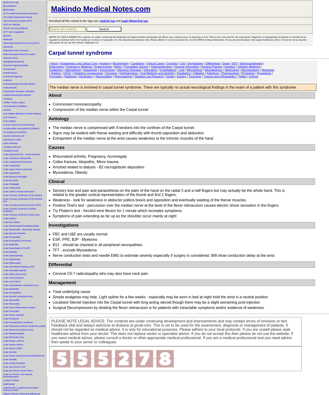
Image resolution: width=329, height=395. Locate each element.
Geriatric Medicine (249, 66)
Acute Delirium (10, 218)
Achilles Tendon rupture (14, 102)
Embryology (56, 66)
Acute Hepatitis (10, 252)
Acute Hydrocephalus (13, 255)
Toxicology (194, 76)
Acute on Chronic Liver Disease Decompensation (17, 375)
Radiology (70, 76)
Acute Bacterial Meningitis (15, 177)
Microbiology (194, 70)
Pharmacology (230, 73)
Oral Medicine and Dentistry (157, 73)
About (54, 63)
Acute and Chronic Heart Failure (18, 370)
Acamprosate (9, 69)
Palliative (198, 73)
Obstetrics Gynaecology (88, 73)
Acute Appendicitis (11, 173)
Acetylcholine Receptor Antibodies (19, 91)
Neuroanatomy (250, 70)
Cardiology (137, 63)
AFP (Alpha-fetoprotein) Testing (17, 17)
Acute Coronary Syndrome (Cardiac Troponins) (19, 210)
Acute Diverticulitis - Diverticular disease (21, 229)
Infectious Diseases (129, 70)
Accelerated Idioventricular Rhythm (19, 84)
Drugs (226, 63)
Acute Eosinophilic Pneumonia (17, 241)
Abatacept (8, 39)
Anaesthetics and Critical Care (78, 63)
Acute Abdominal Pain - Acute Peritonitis (21, 154)
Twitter (242, 76)
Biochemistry (121, 63)
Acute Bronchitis (10, 180)
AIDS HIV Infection (11, 24)
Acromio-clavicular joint (14, 136)
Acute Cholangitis (11, 184)
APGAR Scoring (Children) (15, 28)
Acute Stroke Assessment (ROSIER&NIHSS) (24, 356)
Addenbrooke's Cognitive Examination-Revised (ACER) (21, 389)
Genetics (229, 66)
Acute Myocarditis (11, 300)
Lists (182, 70)
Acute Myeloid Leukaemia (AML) (18, 296)
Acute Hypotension (12, 259)
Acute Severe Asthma (13, 345)
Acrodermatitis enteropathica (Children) (21, 128)
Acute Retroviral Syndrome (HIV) (18, 330)
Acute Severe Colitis (12, 348)
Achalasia (7, 99)
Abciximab (8, 47)
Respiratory (86, 76)
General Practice (211, 66)
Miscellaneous (214, 70)
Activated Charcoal (12, 147)
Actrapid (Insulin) (11, 151)
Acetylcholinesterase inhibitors (17, 95)
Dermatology (195, 63)
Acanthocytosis (10, 73)
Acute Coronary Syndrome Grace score (21, 215)
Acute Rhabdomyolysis (13, 333)
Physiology (248, 73)
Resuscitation (103, 76)
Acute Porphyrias (11, 319)
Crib (182, 63)
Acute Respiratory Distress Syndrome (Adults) (24, 326)
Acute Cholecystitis (12, 188)
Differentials (213, 63)
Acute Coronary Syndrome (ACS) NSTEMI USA (22, 200)
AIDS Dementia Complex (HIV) (17, 21)
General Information (186, 66)
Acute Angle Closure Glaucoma (17, 169)
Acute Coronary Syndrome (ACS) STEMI (22, 205)
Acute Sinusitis (10, 352)
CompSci (172, 63)
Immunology (107, 70)
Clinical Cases (155, 63)
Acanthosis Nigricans (13, 76)
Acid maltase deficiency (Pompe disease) (22, 113)
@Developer (9, 10)
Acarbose (7, 80)
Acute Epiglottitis (11, 244)
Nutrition (56, 73)
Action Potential (10, 143)
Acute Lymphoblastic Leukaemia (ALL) (21, 285)
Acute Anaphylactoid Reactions (17, 162)
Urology (253, 76)
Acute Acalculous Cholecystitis (17, 158)
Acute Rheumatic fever (13, 337)
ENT (235, 63)
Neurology (268, 70)
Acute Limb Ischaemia (13, 278)
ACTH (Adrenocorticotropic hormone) (20, 13)
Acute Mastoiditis (11, 289)
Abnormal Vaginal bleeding (15, 65)
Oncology (111, 73)
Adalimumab (9, 384)
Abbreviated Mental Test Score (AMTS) (21, 43)
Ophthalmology (128, 73)
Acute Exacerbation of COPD (16, 248)
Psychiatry (55, 76)
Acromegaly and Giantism (15, 132)
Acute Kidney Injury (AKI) (14, 274)
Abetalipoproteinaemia (13, 62)
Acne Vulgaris (9, 121)
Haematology (73, 70)
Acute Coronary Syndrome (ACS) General (22, 195)
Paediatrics (184, 73)
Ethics (118, 66)
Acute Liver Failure (11, 281)
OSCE (67, 73)
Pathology (212, 73)
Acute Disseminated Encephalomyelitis (21, 226)
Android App (107, 20)
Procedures (264, 73)
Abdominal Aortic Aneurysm (16, 50)
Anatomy (105, 63)
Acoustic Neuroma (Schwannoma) (19, 125)
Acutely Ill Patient (11, 380)
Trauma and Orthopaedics (220, 76)
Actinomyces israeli (12, 139)
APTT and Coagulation (13, 32)
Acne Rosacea (10, 117)
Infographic (150, 70)
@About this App (11, 2)
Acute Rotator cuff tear (13, 341)
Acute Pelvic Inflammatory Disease (19, 307)
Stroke (170, 76)
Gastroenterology (161, 66)
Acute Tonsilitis (10, 359)
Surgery (181, 76)
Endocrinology (103, 66)
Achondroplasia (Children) (15, 106)
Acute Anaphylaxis (11, 165)
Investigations (168, 70)
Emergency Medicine (79, 66)
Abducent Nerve (10, 58)
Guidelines (55, 70)
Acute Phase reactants (13, 315)
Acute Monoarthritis (12, 293)
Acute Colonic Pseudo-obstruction (19, 191)
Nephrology (232, 70)
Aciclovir (7, 110)
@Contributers (9, 6)
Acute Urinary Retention (14, 363)
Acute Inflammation (12, 263)
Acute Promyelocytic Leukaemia (18, 322)
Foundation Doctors (136, 66)
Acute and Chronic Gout (14, 367)
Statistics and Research (149, 76)
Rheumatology (123, 76)
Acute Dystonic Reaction (14, 233)
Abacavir (7, 36)
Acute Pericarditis (11, 311)
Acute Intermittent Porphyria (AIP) (18, 267)
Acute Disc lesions (11, 222)
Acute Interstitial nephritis (14, 270)
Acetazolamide (10, 88)
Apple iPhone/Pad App (134, 20)
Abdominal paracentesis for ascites (19, 54)
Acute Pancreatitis (11, 304)
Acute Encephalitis (11, 237)
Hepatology (90, 70)
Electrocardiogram (251, 63)
